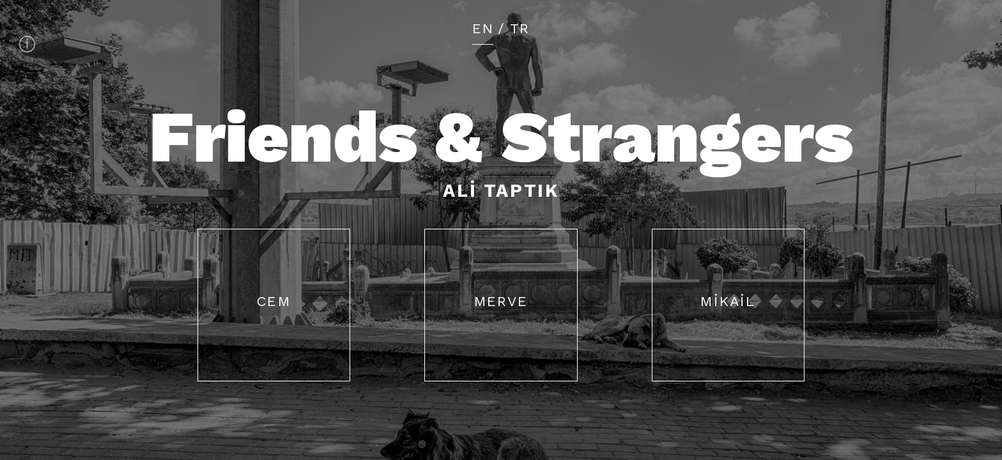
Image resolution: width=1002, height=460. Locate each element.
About (27, 44)
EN (482, 30)
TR (520, 30)
